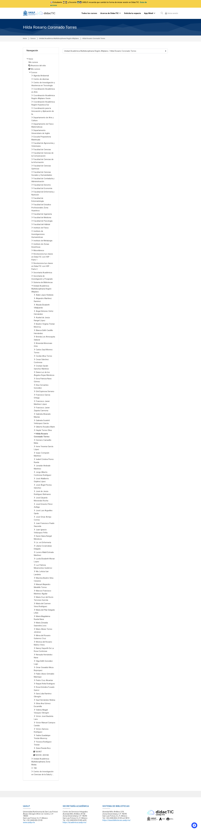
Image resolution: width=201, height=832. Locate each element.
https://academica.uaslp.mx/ (75, 822)
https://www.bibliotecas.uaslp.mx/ (116, 820)
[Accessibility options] (194, 825)
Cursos (33, 38)
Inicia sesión (172, 13)
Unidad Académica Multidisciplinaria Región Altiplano (59, 38)
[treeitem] (41, 417)
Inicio (25, 38)
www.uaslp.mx (29, 822)
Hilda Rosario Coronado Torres (93, 38)
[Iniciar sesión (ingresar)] (171, 13)
